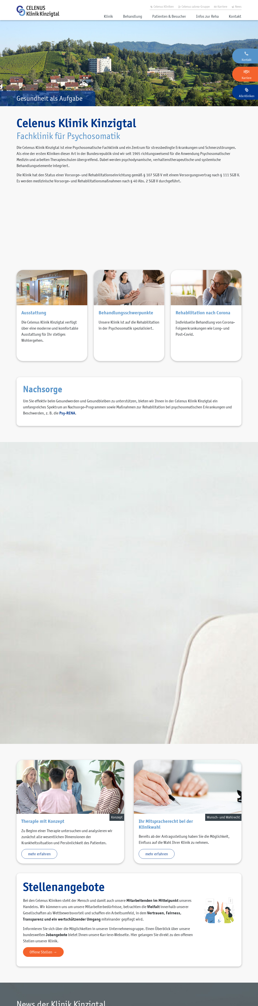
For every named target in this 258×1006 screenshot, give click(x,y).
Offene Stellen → (43, 952)
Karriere (220, 6)
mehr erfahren (39, 853)
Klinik (108, 16)
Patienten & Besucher (169, 16)
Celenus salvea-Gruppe (194, 6)
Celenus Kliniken (162, 6)
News (236, 6)
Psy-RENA (67, 413)
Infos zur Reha (207, 16)
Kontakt (235, 16)
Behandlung (132, 16)
